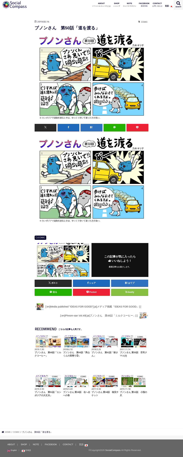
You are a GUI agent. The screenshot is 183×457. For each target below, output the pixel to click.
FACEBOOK (144, 4)
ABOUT (101, 4)
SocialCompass (113, 450)
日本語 (26, 450)
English (12, 450)
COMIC (41, 237)
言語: (169, 6)
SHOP (116, 4)
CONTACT (157, 4)
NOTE (129, 4)
